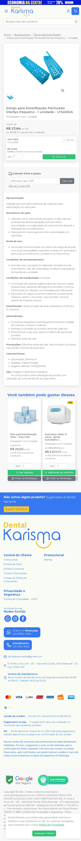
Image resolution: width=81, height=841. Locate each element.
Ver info (69, 140)
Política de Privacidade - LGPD (20, 599)
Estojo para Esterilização (47, 34)
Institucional (10, 559)
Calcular (67, 180)
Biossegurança (22, 34)
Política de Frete (13, 564)
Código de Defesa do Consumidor (15, 580)
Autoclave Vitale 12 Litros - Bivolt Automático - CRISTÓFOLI (56, 437)
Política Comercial (14, 568)
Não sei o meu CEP (19, 186)
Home (7, 34)
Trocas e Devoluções (15, 573)
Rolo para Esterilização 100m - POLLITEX (23, 435)
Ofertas (48, 559)
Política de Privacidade (51, 825)
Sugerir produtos (16, 509)
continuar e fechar (44, 833)
